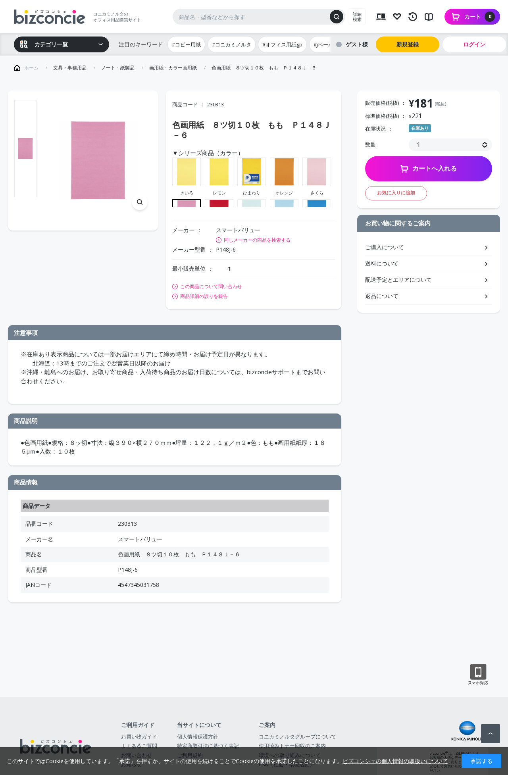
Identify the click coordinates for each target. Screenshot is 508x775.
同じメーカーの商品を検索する (257, 240)
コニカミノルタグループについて (297, 736)
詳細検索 (357, 16)
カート (479, 17)
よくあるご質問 (139, 745)
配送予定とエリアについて (398, 279)
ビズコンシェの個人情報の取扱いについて (395, 761)
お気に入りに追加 (396, 192)
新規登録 (407, 44)
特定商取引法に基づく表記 (208, 745)
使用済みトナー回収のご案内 (292, 745)
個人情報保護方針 (197, 736)
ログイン (474, 44)
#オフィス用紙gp (282, 44)
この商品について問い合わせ (211, 286)
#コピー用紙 (186, 44)
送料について (381, 263)
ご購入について (384, 247)
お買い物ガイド (139, 736)
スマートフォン (478, 674)
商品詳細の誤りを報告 (204, 296)
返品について (381, 296)
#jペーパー (326, 44)
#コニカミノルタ (231, 44)
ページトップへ (490, 733)
